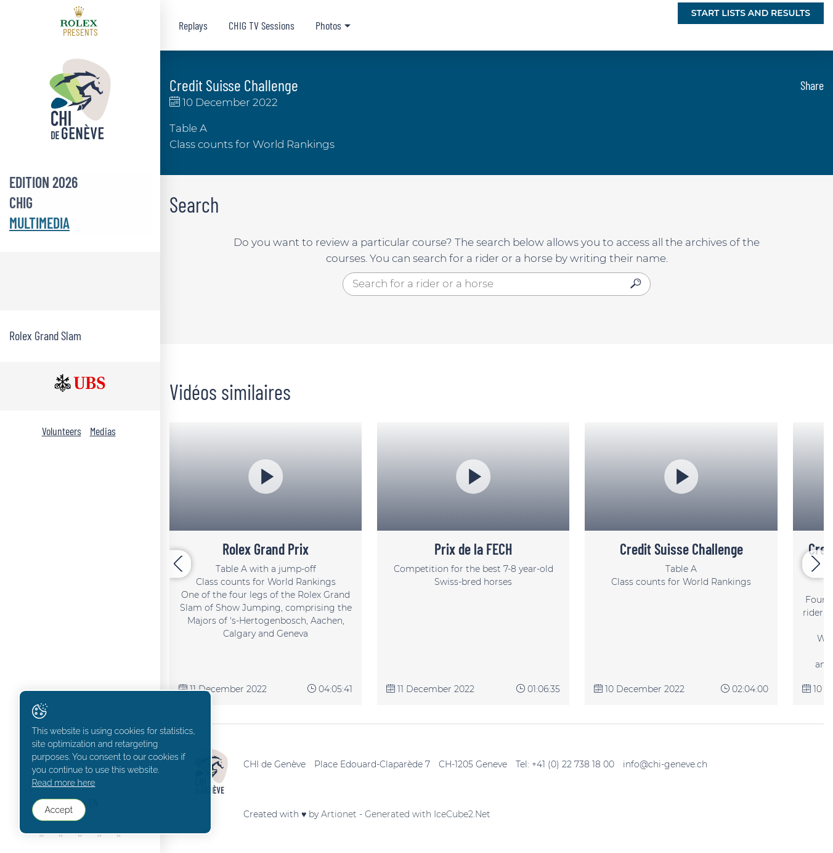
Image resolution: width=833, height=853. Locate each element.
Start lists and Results (750, 12)
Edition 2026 (43, 182)
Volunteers (61, 431)
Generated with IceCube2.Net (427, 814)
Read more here (63, 784)
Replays (193, 25)
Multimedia (39, 223)
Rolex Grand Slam (45, 335)
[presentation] (180, 564)
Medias (103, 431)
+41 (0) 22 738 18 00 (573, 764)
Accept (59, 810)
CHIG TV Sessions (262, 25)
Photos (328, 25)
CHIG (21, 202)
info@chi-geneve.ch (665, 764)
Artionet (339, 814)
